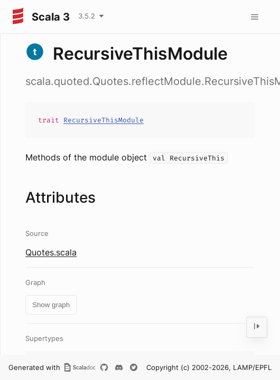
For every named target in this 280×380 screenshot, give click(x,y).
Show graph (51, 305)
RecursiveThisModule (103, 120)
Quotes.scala (51, 252)
